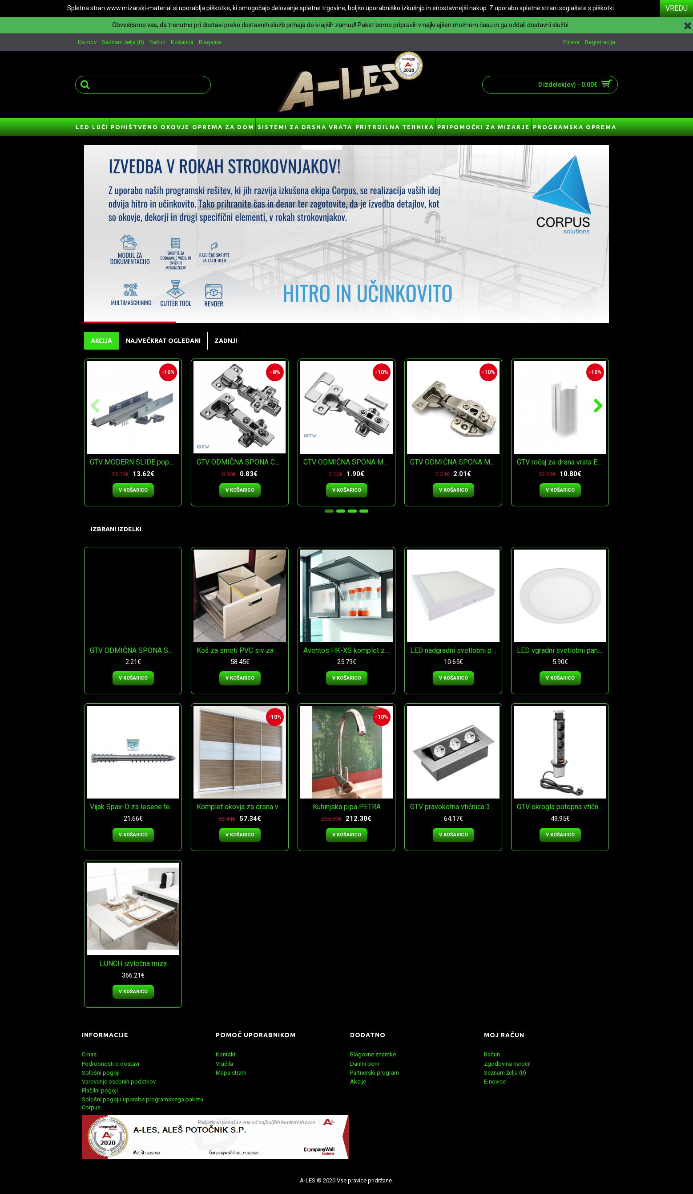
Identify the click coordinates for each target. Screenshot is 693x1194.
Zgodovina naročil (507, 1063)
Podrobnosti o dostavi (110, 1063)
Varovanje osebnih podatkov (119, 1081)
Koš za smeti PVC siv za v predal (241, 650)
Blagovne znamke (373, 1054)
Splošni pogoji (101, 1072)
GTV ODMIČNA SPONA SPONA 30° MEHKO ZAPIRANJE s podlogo (134, 650)
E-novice (495, 1081)
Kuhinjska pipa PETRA (347, 807)
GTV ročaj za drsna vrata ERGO (561, 462)
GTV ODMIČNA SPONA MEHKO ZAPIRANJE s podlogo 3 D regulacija (455, 462)
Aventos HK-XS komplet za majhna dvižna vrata (348, 650)
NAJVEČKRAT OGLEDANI (163, 340)
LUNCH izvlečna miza (133, 963)
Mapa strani (231, 1072)
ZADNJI (225, 340)
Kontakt (226, 1054)
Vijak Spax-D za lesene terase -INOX (134, 807)
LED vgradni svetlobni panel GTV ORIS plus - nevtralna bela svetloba (561, 650)
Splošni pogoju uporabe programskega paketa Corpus (142, 1103)
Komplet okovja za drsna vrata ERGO (241, 807)
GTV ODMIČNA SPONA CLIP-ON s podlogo (241, 462)
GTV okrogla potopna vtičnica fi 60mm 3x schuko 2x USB (561, 807)
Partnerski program (374, 1072)
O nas (89, 1054)
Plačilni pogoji (100, 1090)
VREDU (676, 8)
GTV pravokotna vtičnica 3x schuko (455, 807)
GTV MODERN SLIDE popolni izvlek (134, 462)
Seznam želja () (505, 1072)
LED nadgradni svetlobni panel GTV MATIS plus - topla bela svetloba (455, 650)
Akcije (358, 1081)
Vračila (224, 1063)
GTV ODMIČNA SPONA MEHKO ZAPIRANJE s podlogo (348, 462)
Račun (492, 1054)
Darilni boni (364, 1063)
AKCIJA (101, 340)
